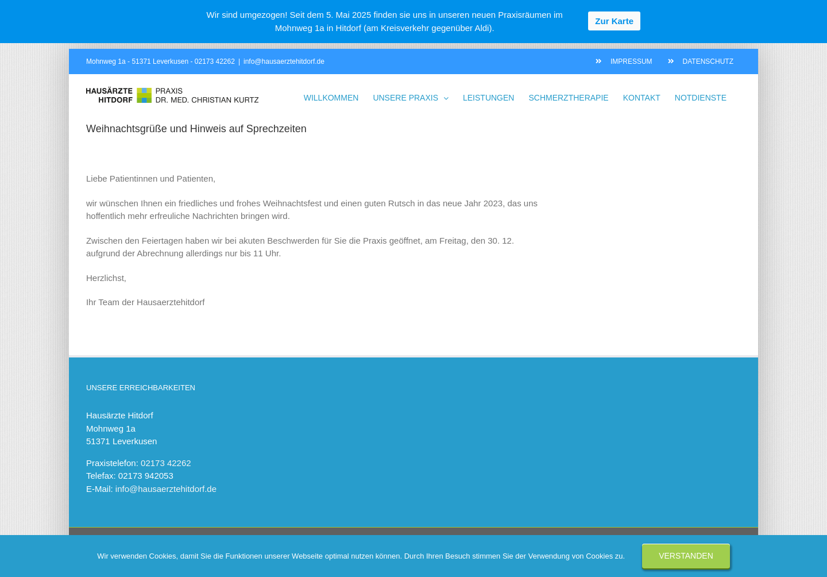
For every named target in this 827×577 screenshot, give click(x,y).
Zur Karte (614, 21)
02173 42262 (215, 61)
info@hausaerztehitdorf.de (284, 61)
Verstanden (686, 555)
